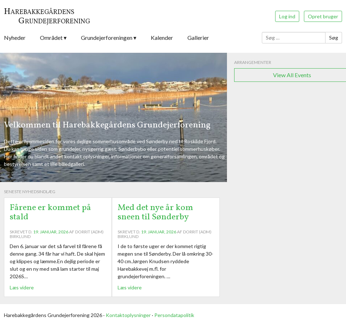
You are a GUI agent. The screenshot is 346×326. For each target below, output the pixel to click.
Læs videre (22, 287)
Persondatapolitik (174, 315)
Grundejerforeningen (106, 37)
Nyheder (15, 37)
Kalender (162, 37)
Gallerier (198, 37)
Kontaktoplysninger (128, 315)
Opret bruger (323, 16)
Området (51, 37)
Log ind (287, 16)
